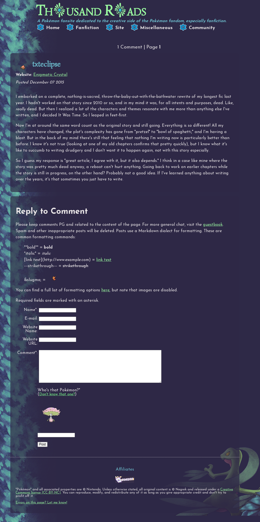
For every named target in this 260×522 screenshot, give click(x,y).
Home (53, 28)
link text (103, 260)
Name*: (31, 310)
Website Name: (30, 329)
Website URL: (30, 342)
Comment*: (27, 353)
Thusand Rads (91, 10)
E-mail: (31, 319)
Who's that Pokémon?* (59, 396)
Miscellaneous (156, 28)
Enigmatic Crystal (50, 75)
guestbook (213, 225)
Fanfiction (87, 28)
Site (119, 28)
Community (202, 28)
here (105, 290)
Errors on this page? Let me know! (41, 509)
